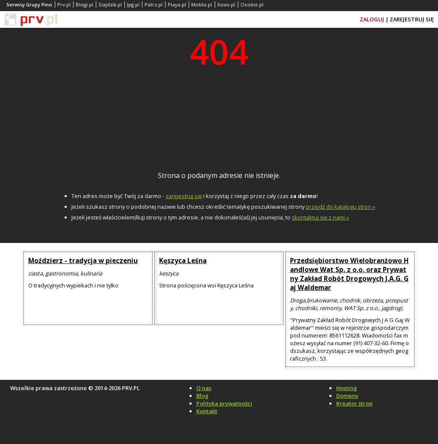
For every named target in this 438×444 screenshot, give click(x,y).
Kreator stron (354, 403)
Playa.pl (177, 4)
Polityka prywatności (224, 403)
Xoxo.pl (226, 4)
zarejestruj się (184, 196)
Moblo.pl (201, 4)
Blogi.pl (84, 4)
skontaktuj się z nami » (320, 217)
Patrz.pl (154, 4)
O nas (203, 388)
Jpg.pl (133, 4)
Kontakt (206, 411)
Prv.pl (64, 4)
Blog (202, 396)
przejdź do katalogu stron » (340, 206)
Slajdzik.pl (110, 4)
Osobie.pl (251, 4)
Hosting (346, 388)
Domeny (347, 396)
